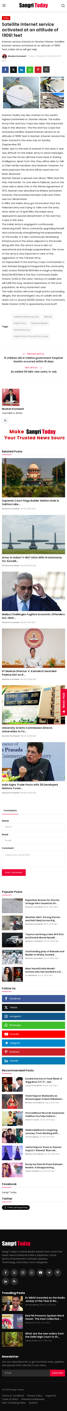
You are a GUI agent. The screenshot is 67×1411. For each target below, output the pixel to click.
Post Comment (13, 872)
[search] (63, 5)
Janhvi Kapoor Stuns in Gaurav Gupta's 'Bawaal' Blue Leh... (43, 1149)
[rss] (14, 1281)
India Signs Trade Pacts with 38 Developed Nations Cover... (30, 786)
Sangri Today (9, 1192)
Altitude (48, 316)
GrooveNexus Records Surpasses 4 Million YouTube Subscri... (44, 1114)
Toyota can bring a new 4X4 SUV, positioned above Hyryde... (44, 936)
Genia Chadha (32, 1171)
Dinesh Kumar (32, 1119)
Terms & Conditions (13, 1395)
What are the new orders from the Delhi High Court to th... (44, 1335)
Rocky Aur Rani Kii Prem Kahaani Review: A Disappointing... (44, 1166)
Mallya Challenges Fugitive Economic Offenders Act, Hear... (33, 616)
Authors (33, 1402)
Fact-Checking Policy (14, 1402)
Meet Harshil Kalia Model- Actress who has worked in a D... (44, 970)
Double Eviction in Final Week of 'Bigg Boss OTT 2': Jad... (43, 1080)
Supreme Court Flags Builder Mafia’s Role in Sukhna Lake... (30, 502)
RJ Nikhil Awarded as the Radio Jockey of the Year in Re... (45, 1299)
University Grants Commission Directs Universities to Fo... (27, 729)
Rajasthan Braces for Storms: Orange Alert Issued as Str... (42, 901)
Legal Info (50, 1395)
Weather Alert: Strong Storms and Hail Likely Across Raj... (42, 919)
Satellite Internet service (26, 316)
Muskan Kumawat (13, 408)
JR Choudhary (32, 1137)
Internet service (22, 329)
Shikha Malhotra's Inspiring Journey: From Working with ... (42, 1131)
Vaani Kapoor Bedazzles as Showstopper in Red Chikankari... (44, 1097)
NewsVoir (29, 1322)
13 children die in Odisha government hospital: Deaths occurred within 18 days (33, 359)
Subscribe (57, 1373)
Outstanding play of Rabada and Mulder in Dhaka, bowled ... (44, 953)
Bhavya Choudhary (34, 1102)
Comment (8, 848)
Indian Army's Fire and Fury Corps (31, 336)
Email (5, 834)
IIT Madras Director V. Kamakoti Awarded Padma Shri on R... (29, 673)
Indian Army (20, 323)
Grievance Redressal (32, 1399)
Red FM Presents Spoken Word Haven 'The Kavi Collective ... (44, 1317)
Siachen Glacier (39, 323)
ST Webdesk (31, 975)
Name (5, 820)
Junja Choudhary (33, 1085)
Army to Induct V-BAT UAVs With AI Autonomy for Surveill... (32, 559)
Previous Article (33, 354)
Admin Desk (31, 1340)
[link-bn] (33, 434)
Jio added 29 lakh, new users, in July (33, 371)
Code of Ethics (10, 1399)
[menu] (4, 5)
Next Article (33, 367)
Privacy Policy (34, 1395)
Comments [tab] (10, 810)
